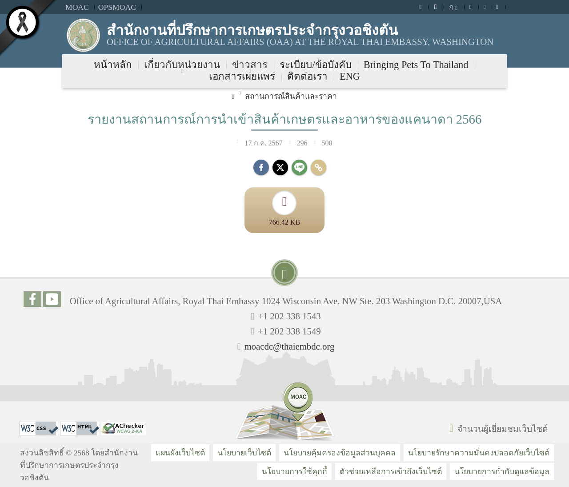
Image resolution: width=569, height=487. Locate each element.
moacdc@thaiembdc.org (289, 346)
